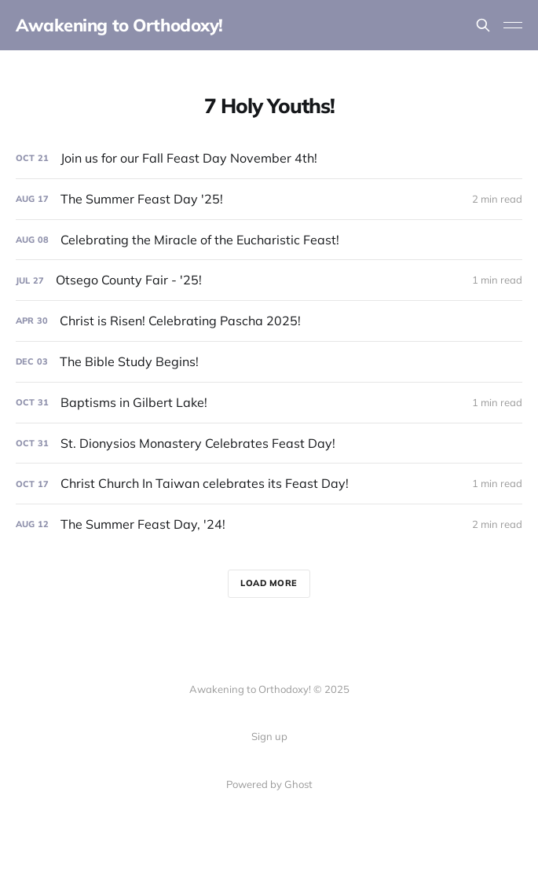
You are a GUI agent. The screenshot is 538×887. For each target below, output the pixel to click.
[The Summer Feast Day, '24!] (269, 524)
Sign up (269, 736)
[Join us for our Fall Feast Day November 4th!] (269, 158)
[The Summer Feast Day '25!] (269, 199)
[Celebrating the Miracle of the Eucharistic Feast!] (269, 240)
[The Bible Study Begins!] (269, 362)
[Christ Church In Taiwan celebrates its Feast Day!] (269, 484)
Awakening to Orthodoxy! (119, 25)
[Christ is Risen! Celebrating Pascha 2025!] (269, 321)
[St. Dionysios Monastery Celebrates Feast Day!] (269, 443)
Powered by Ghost (269, 784)
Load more (269, 582)
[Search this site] (483, 25)
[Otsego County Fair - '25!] (269, 280)
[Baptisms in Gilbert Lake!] (269, 403)
